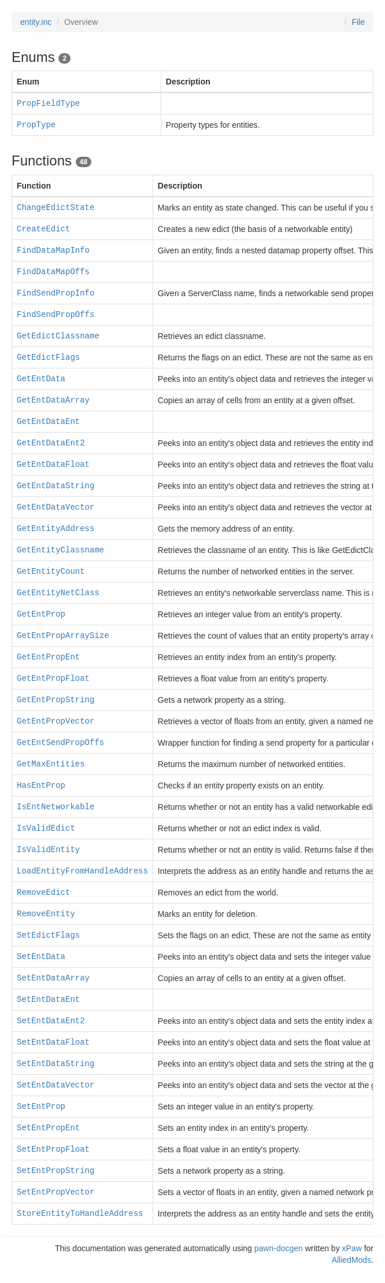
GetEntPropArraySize (63, 635)
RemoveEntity (46, 914)
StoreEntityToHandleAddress (80, 1213)
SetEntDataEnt (48, 999)
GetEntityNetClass (58, 593)
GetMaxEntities (51, 764)
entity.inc (35, 22)
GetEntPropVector (55, 721)
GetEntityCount (51, 571)
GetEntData (41, 379)
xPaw (352, 1248)
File (358, 22)
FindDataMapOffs (53, 271)
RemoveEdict (43, 892)
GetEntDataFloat (53, 464)
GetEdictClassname (58, 336)
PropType (36, 125)
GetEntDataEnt (48, 421)
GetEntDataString (55, 486)
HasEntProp (41, 785)
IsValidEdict (46, 828)
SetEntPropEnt (48, 1128)
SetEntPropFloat (53, 1149)
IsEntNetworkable (55, 807)
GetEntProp (41, 614)
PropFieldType (48, 103)
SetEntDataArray (53, 978)
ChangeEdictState (55, 207)
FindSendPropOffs (55, 314)
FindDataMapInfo (53, 250)
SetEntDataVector (55, 1085)
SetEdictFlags (48, 935)
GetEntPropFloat (53, 678)
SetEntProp (41, 1106)
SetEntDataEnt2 (51, 1021)
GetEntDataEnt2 (51, 443)
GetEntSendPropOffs (60, 742)
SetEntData (41, 956)
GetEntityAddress (55, 528)
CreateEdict (43, 229)
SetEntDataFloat (53, 1042)
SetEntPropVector (55, 1192)
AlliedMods (351, 1259)
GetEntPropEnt (48, 657)
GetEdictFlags (48, 357)
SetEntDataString (55, 1063)
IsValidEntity (48, 849)
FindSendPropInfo (55, 293)
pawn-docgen (278, 1248)
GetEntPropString (55, 700)
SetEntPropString (55, 1170)
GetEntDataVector (55, 507)
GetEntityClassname (60, 550)
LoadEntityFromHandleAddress (82, 871)
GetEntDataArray (53, 400)
